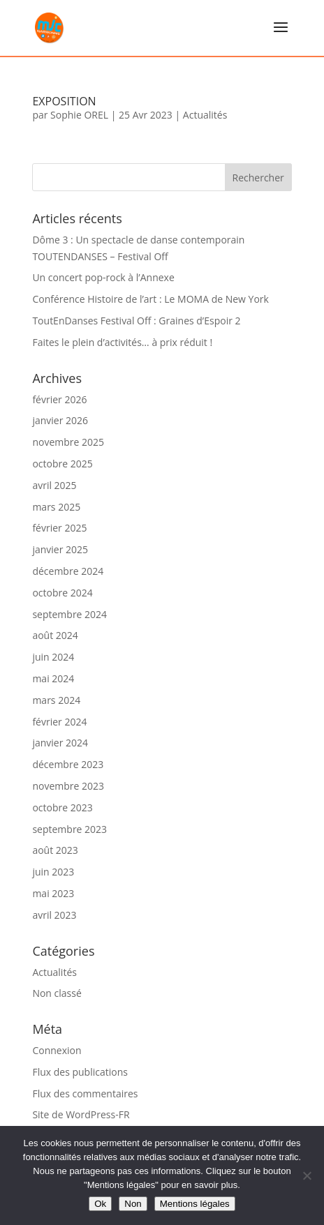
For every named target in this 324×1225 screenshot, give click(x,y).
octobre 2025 (62, 463)
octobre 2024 (62, 592)
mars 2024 (56, 700)
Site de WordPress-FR (80, 1114)
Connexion (56, 1050)
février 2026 (59, 399)
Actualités (205, 114)
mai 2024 (53, 678)
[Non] (307, 1175)
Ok (100, 1203)
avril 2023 (54, 915)
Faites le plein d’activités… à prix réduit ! (122, 342)
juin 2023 (53, 871)
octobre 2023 (62, 807)
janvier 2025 (60, 549)
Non (132, 1203)
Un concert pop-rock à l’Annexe (103, 277)
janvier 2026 (60, 420)
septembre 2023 (69, 829)
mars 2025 (56, 506)
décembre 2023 (67, 764)
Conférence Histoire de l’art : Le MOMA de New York (150, 299)
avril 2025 (54, 485)
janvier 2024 (60, 742)
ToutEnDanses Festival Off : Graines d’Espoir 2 (136, 320)
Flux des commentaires (85, 1093)
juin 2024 (53, 656)
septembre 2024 (69, 614)
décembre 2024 (67, 571)
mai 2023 (53, 893)
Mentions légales (195, 1203)
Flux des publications (80, 1072)
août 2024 (55, 635)
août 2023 (55, 850)
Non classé (56, 993)
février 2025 (59, 527)
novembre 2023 (68, 785)
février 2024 (59, 721)
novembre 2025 (68, 442)
